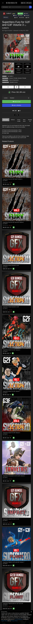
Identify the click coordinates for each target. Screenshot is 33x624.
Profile (26, 13)
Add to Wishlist (16, 105)
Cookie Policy (4, 620)
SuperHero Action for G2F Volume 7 (11, 391)
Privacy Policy (14, 620)
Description (5, 119)
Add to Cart (16, 101)
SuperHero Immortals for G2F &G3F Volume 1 (14, 475)
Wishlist (6, 17)
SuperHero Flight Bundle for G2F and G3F (13, 603)
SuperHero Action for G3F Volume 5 (11, 432)
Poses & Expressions (14, 80)
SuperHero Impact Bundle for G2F (11, 519)
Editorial (13, 119)
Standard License (14, 82)
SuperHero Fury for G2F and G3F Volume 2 (13, 222)
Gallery (20, 15)
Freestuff (26, 15)
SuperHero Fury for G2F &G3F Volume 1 (12, 179)
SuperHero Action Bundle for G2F (11, 265)
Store (15, 15)
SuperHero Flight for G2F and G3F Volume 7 (13, 562)
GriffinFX (5, 28)
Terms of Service (18, 619)
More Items (24, 120)
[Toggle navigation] (3, 3)
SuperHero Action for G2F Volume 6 (11, 350)
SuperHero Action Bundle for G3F (11, 306)
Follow (20, 13)
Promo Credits (18, 120)
